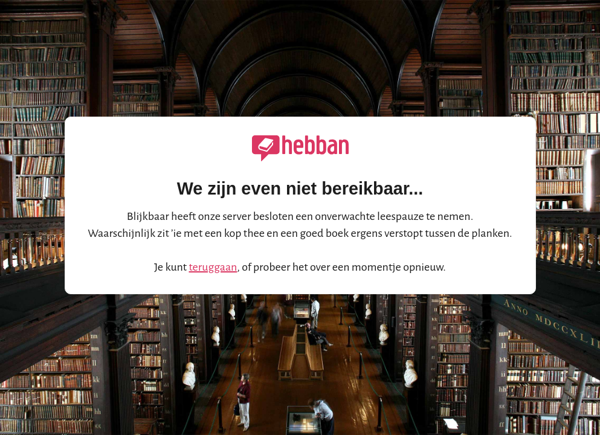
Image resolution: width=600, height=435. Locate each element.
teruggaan (213, 267)
